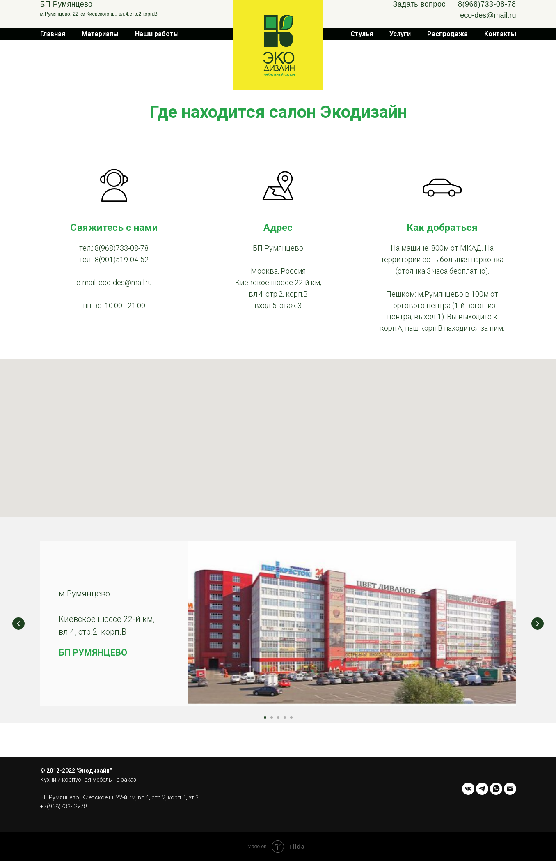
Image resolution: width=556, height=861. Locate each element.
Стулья (361, 34)
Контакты (500, 34)
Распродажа (447, 34)
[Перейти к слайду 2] (271, 717)
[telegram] (482, 789)
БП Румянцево (66, 4)
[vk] (468, 789)
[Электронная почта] (510, 789)
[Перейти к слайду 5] (291, 717)
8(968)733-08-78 (487, 4)
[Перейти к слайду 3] (278, 717)
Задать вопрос (419, 4)
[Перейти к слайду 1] (265, 717)
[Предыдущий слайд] (18, 623)
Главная (52, 34)
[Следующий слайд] (537, 623)
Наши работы (157, 34)
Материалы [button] (100, 34)
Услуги (400, 34)
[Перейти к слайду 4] (285, 717)
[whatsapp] (496, 789)
